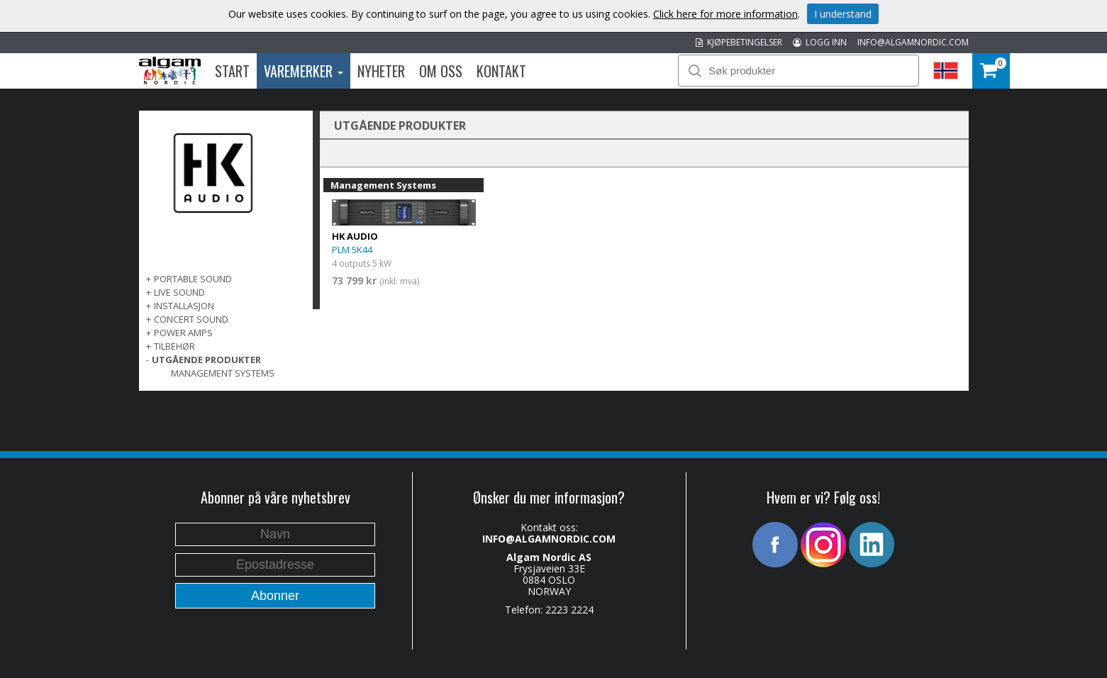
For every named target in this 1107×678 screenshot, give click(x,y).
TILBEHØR (174, 346)
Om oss (440, 71)
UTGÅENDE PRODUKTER (206, 359)
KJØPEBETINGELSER (739, 42)
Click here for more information (725, 14)
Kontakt (501, 71)
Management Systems (222, 373)
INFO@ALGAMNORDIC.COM (913, 42)
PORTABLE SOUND (193, 278)
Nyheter (381, 71)
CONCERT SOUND (191, 319)
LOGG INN (820, 42)
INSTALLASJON (184, 305)
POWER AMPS (183, 332)
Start (232, 71)
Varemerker (303, 71)
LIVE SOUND (179, 292)
